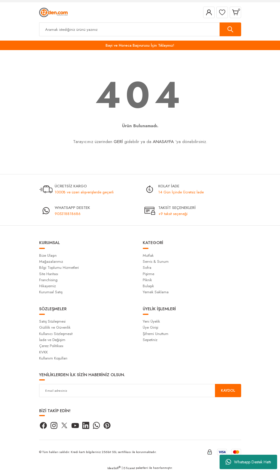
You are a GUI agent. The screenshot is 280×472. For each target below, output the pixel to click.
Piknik (147, 280)
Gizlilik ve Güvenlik (55, 327)
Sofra (147, 267)
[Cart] (235, 12)
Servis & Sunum (156, 261)
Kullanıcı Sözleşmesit (56, 333)
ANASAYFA (163, 141)
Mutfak (148, 255)
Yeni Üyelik (151, 321)
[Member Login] (209, 12)
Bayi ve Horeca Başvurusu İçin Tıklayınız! (140, 45)
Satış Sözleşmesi (52, 321)
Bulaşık (148, 286)
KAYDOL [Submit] (228, 390)
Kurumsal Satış (50, 292)
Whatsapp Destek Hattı (248, 462)
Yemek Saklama (156, 292)
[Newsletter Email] (140, 390)
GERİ (118, 141)
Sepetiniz (150, 339)
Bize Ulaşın (48, 255)
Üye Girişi (150, 327)
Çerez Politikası (51, 346)
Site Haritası (48, 274)
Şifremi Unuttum (155, 333)
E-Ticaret (129, 468)
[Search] (140, 29)
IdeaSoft (114, 468)
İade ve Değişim (52, 339)
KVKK (43, 352)
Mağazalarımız (51, 261)
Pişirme (148, 274)
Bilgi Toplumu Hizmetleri (59, 267)
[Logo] (53, 12)
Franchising (48, 280)
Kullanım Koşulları (53, 358)
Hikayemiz (47, 286)
